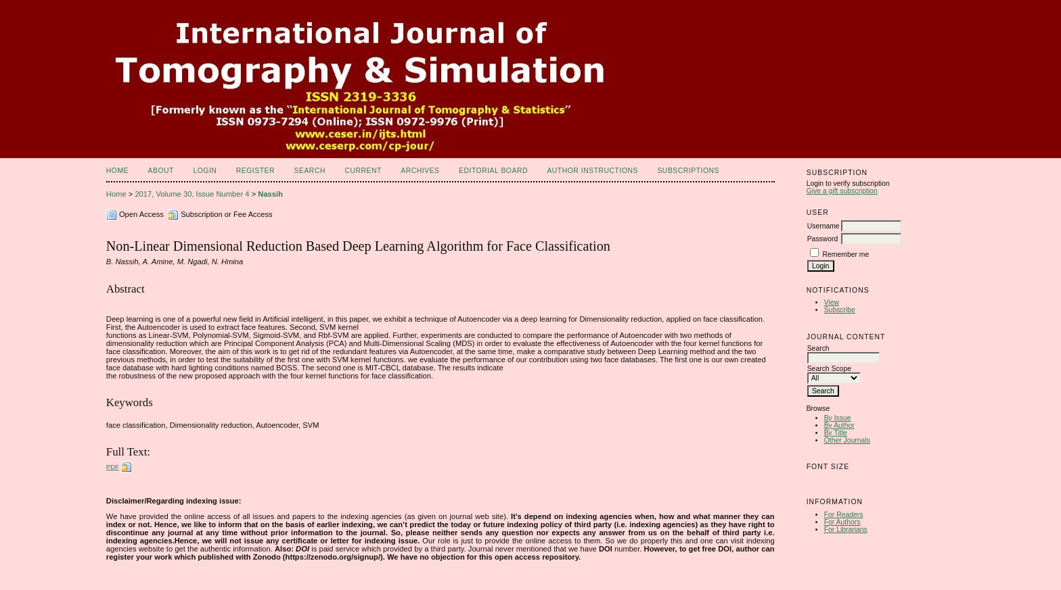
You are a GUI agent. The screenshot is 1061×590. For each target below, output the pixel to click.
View (831, 302)
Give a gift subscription (842, 191)
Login (205, 170)
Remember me (846, 254)
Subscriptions (688, 170)
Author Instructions (592, 170)
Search (309, 170)
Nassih (270, 194)
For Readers (843, 514)
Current (362, 170)
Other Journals (847, 440)
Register (255, 170)
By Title (835, 433)
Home (117, 170)
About (161, 170)
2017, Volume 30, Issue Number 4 (192, 194)
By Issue (837, 418)
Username (823, 226)
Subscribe (839, 310)
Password (822, 239)
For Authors (842, 522)
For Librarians (845, 529)
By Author (839, 425)
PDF (112, 466)
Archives (420, 170)
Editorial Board (493, 170)
